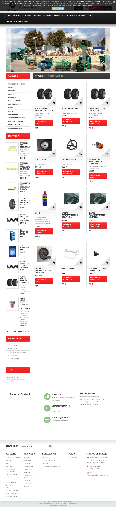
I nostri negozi (14, 362)
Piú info (61, 9)
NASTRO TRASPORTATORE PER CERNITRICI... (70, 215)
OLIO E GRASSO (14, 125)
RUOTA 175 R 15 (41, 160)
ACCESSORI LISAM (15, 128)
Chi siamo (13, 355)
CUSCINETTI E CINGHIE (16, 84)
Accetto (54, 9)
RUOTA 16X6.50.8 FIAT (70, 108)
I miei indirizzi (46, 463)
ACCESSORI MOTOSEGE (16, 118)
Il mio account (49, 454)
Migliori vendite (55, 76)
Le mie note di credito (48, 460)
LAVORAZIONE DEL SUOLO (15, 106)
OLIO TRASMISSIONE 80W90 (25, 232)
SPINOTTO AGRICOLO (70, 268)
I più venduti (14, 136)
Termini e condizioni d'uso (18, 352)
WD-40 (37, 213)
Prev (9, 50)
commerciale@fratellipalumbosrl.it (97, 475)
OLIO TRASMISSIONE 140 (25, 248)
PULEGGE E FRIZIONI (15, 121)
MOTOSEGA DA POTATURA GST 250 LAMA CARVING (96, 162)
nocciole (10, 377)
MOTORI (11, 87)
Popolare (39, 76)
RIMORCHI (12, 94)
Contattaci (27, 469)
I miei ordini (45, 457)
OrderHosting (62, 505)
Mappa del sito (28, 486)
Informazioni (14, 338)
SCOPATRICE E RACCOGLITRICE (14, 99)
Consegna (13, 345)
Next (107, 50)
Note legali (13, 349)
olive (17, 377)
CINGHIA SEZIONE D (69, 160)
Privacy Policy (14, 358)
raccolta (21, 381)
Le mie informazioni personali (51, 466)
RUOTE (10, 111)
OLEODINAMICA (14, 114)
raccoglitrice (11, 381)
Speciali (26, 457)
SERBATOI (12, 91)
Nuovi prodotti (28, 460)
